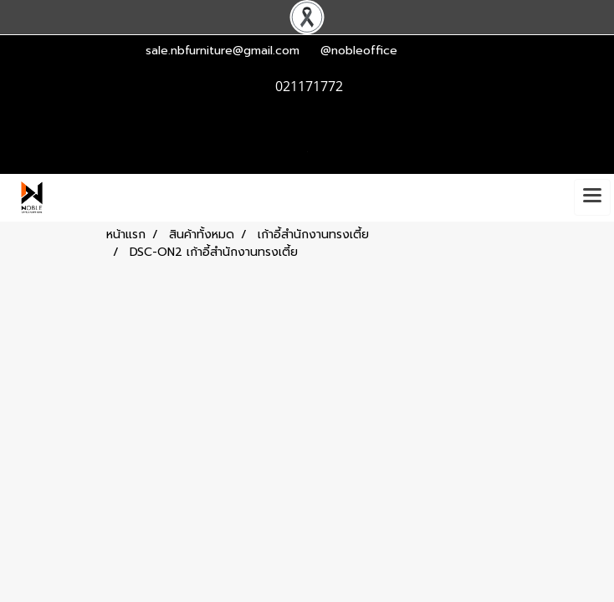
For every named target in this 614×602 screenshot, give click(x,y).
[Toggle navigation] (592, 197)
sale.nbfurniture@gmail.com (222, 50)
